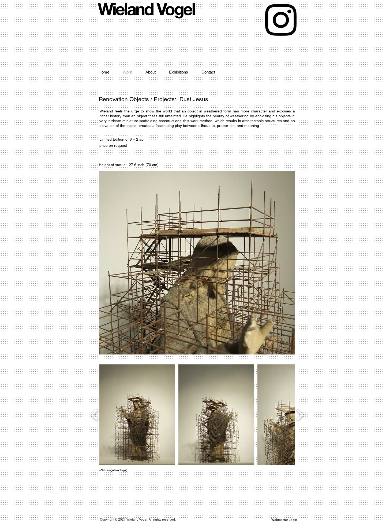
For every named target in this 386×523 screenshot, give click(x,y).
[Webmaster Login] (284, 520)
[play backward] (95, 415)
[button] (137, 414)
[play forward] (300, 415)
